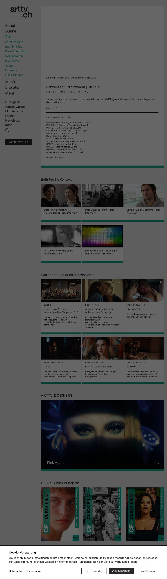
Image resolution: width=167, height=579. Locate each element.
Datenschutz (17, 571)
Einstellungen (146, 570)
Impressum (34, 571)
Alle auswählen (120, 570)
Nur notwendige (93, 570)
